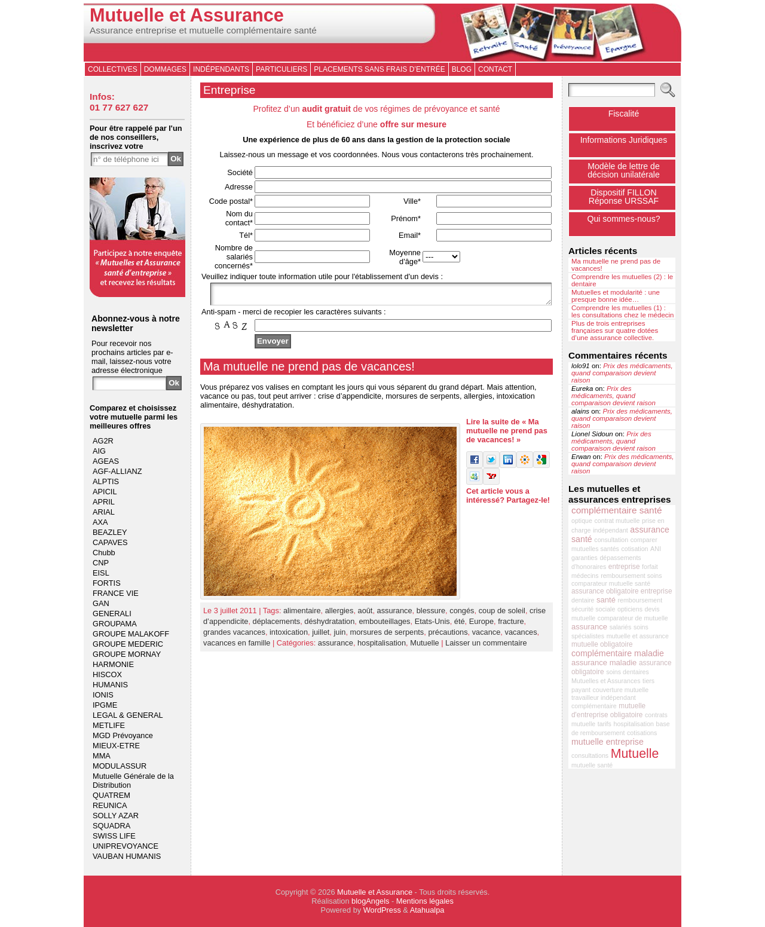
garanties (584, 557)
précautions (447, 635)
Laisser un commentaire (486, 646)
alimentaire (302, 614)
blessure (431, 614)
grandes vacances (234, 635)
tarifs (604, 723)
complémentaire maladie (617, 653)
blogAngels (370, 901)
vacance (486, 635)
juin (339, 635)
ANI (655, 548)
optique (581, 520)
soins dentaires (627, 671)
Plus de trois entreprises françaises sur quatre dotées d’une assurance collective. (614, 330)
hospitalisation (381, 646)
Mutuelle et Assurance (187, 15)
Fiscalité (623, 113)
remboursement (640, 600)
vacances (520, 635)
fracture (511, 624)
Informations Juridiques (624, 140)
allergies (339, 614)
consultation (611, 539)
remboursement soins (631, 575)
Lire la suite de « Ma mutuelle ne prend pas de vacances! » (506, 434)
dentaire (583, 600)
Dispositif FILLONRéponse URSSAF (624, 197)
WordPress (382, 909)
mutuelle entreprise (607, 742)
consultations (589, 755)
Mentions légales (425, 901)
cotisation (635, 548)
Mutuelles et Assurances (606, 680)
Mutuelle (424, 646)
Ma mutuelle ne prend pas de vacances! (309, 370)
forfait (650, 566)
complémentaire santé (616, 510)
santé (606, 599)
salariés (621, 627)
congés (461, 614)
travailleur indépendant (603, 697)
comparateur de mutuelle (633, 618)
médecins (585, 575)
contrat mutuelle (617, 520)
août (365, 614)
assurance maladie (604, 662)
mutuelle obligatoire (602, 644)
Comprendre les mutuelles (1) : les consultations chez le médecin (622, 311)
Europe (481, 624)
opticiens (629, 609)
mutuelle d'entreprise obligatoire (608, 710)
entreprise (624, 566)
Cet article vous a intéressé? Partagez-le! (508, 499)
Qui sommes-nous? (623, 219)
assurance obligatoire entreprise (621, 591)
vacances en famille (236, 646)
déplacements (277, 624)
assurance (394, 614)
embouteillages (384, 624)
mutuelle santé (592, 765)
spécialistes (587, 636)
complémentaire (594, 705)
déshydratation (329, 624)
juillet (320, 635)
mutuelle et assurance (638, 636)
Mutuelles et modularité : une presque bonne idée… (615, 296)
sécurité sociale (593, 609)
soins (641, 627)
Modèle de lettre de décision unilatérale (623, 170)
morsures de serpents (387, 635)
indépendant (610, 530)
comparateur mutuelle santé (610, 583)
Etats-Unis (432, 624)
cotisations (642, 732)
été (459, 624)
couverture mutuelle (621, 689)
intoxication (289, 635)
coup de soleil (502, 614)
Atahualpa (427, 909)
